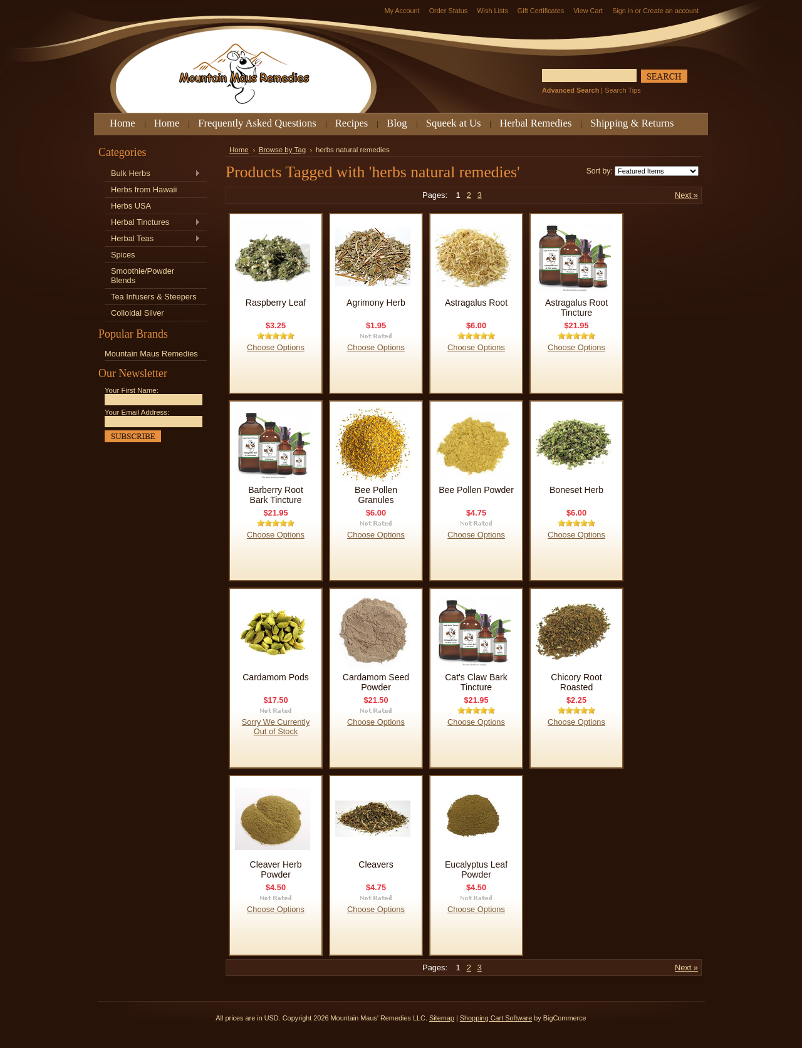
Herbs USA (131, 205)
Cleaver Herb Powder (276, 869)
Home (239, 149)
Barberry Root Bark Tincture (275, 495)
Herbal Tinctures (152, 222)
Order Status (448, 10)
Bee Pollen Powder (476, 490)
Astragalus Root (476, 303)
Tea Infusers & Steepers (154, 296)
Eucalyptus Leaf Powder (476, 869)
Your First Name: (132, 390)
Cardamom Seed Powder (376, 682)
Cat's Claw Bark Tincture (476, 682)
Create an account (671, 10)
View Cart (588, 10)
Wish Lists (492, 10)
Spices (123, 254)
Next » (686, 195)
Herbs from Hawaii (144, 189)
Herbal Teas (152, 239)
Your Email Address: (137, 412)
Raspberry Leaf (276, 303)
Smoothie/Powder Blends (142, 275)
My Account (401, 10)
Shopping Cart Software (496, 1018)
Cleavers (375, 864)
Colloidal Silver (137, 313)
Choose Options (276, 347)
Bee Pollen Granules (376, 495)
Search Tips (622, 90)
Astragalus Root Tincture (576, 308)
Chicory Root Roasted (576, 682)
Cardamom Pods (275, 677)
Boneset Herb (576, 490)
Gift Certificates (541, 10)
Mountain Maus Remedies (151, 353)
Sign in (622, 10)
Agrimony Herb (375, 303)
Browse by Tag (282, 149)
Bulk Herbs (152, 174)
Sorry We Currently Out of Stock (276, 726)
